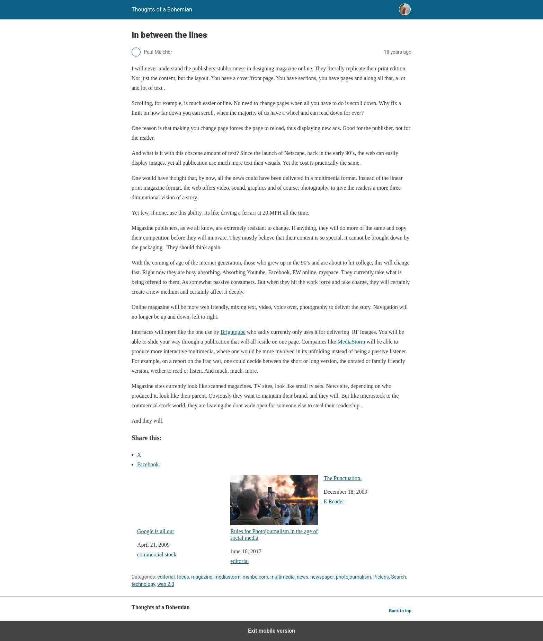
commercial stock (156, 554)
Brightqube (233, 332)
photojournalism (353, 577)
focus (183, 577)
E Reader (334, 501)
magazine (201, 577)
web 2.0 (165, 584)
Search (398, 577)
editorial (239, 561)
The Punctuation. (343, 478)
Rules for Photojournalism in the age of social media (274, 508)
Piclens (381, 577)
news (302, 577)
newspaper (322, 577)
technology (143, 584)
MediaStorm (351, 342)
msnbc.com (255, 577)
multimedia (282, 577)
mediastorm (227, 577)
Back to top (400, 610)
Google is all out (181, 504)
